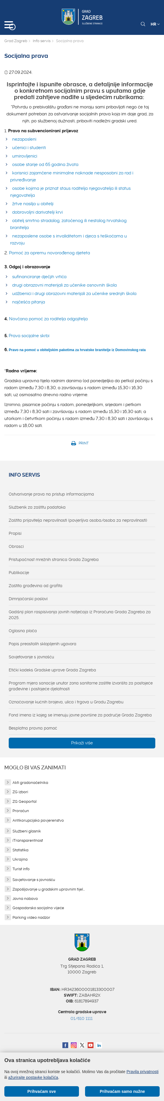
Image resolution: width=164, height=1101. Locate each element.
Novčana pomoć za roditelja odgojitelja (48, 318)
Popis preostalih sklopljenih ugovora (42, 643)
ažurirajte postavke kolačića (33, 1077)
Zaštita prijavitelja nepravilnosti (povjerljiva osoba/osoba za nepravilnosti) (78, 520)
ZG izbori (20, 792)
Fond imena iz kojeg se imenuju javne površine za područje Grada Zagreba (80, 715)
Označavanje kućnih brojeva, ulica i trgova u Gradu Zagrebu (66, 702)
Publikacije (19, 572)
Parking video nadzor (31, 917)
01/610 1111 (82, 1018)
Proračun (20, 811)
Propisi (15, 533)
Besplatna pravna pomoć (33, 728)
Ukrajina (20, 859)
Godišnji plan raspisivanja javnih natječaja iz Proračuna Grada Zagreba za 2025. (80, 615)
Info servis (42, 41)
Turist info (21, 869)
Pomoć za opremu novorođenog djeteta (49, 252)
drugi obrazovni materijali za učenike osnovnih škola (64, 285)
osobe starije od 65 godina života (45, 164)
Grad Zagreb (15, 41)
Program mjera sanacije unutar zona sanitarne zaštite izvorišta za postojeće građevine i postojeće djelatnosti (81, 686)
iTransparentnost (27, 840)
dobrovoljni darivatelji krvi (37, 212)
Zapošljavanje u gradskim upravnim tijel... (48, 889)
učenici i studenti (29, 147)
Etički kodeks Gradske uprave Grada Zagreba (52, 670)
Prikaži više (82, 743)
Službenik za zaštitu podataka (37, 507)
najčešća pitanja (28, 302)
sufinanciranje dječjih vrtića (39, 276)
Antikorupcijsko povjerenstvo (38, 820)
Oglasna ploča (23, 630)
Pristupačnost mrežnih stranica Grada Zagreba (54, 559)
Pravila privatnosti (143, 1071)
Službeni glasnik (26, 831)
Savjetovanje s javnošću (31, 657)
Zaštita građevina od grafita (35, 585)
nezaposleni (24, 139)
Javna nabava (25, 898)
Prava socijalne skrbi (29, 335)
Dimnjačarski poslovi (28, 598)
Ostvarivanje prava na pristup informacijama (51, 494)
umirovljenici (24, 156)
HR (155, 24)
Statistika (20, 850)
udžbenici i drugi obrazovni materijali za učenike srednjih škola (74, 293)
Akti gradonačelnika (30, 782)
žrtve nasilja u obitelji (32, 203)
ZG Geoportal (24, 801)
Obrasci (16, 546)
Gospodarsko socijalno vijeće (38, 908)
